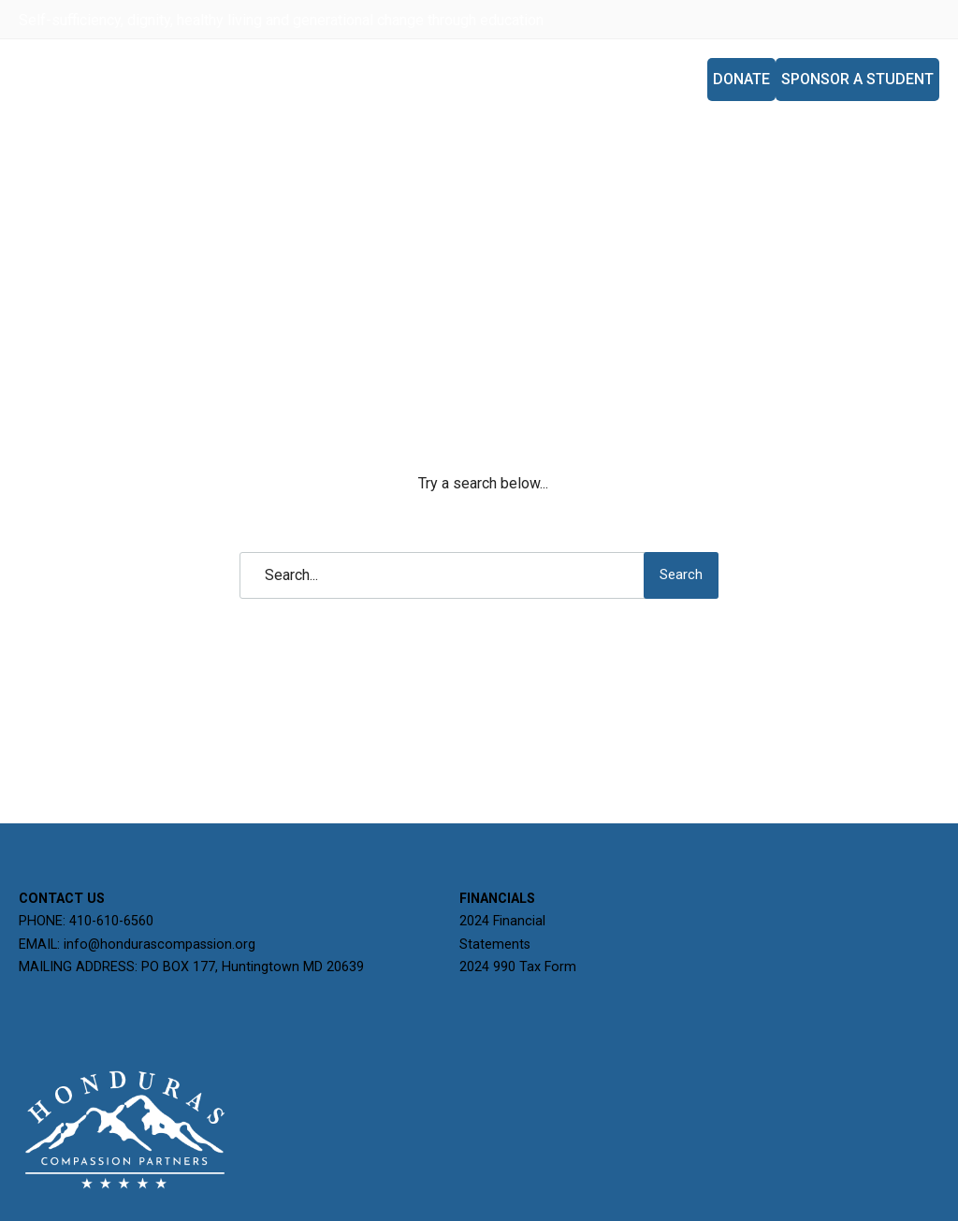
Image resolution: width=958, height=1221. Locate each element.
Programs (530, 79)
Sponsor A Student (857, 79)
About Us (443, 79)
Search (681, 574)
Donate (741, 79)
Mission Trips (641, 79)
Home (375, 79)
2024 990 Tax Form (517, 967)
